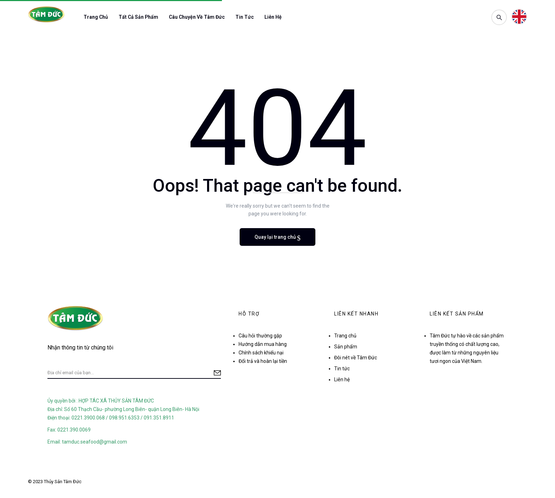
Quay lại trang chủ (275, 237)
